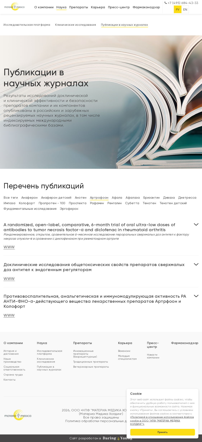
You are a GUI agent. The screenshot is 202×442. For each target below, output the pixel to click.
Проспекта (77, 203)
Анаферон (29, 197)
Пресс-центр (119, 7)
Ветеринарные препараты (91, 366)
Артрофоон (99, 197)
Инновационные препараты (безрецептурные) (85, 353)
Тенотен (149, 203)
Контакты (9, 379)
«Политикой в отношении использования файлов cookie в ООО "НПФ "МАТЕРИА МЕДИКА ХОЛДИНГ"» (162, 420)
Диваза (169, 197)
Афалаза (133, 197)
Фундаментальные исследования (30, 208)
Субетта (132, 203)
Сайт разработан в (100, 438)
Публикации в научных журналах (124, 24)
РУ (178, 9)
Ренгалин (114, 203)
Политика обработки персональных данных (101, 421)
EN (185, 9)
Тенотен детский (173, 203)
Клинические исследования (75, 24)
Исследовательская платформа (27, 24)
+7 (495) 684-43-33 (181, 3)
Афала (117, 197)
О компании (44, 7)
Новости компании (153, 356)
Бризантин (151, 197)
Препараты (78, 7)
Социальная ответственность (14, 368)
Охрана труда (13, 374)
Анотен (80, 197)
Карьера (98, 7)
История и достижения (11, 352)
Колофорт (27, 203)
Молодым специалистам (127, 357)
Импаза (9, 203)
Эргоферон (69, 208)
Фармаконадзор (146, 7)
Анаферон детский (56, 197)
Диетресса (187, 197)
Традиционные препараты (90, 361)
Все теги (11, 197)
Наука (61, 7)
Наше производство (12, 360)
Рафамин (97, 203)
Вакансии (124, 350)
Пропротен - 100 (52, 203)
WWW (9, 247)
